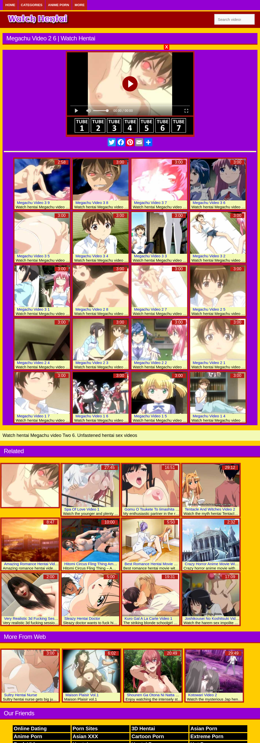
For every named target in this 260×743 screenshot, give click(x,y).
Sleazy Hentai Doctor (82, 618)
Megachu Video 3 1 (33, 309)
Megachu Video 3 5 (33, 256)
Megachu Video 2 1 (209, 362)
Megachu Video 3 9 (33, 202)
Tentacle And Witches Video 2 (210, 509)
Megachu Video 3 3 (150, 256)
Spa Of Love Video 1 (81, 509)
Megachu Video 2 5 (209, 309)
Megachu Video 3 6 (209, 202)
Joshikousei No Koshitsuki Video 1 (214, 618)
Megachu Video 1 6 (91, 416)
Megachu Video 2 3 (91, 362)
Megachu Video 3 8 (91, 202)
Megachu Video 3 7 (150, 202)
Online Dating (30, 728)
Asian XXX (85, 736)
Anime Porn (58, 5)
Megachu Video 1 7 (33, 416)
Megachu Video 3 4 (91, 256)
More (80, 5)
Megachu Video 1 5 (150, 416)
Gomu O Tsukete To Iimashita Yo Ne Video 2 (162, 509)
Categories (31, 5)
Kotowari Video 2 (202, 695)
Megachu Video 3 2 (209, 256)
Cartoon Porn (148, 736)
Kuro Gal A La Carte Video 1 (148, 618)
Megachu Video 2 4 (33, 362)
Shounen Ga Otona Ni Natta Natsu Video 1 (163, 695)
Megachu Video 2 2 (150, 362)
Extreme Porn (206, 736)
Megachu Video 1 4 (209, 416)
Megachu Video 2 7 (150, 309)
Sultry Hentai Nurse (20, 695)
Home (10, 5)
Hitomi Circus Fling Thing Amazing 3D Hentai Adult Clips (111, 564)
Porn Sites (85, 728)
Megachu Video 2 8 (91, 309)
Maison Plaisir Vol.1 (82, 695)
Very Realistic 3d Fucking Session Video (38, 618)
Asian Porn (203, 728)
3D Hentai (143, 728)
